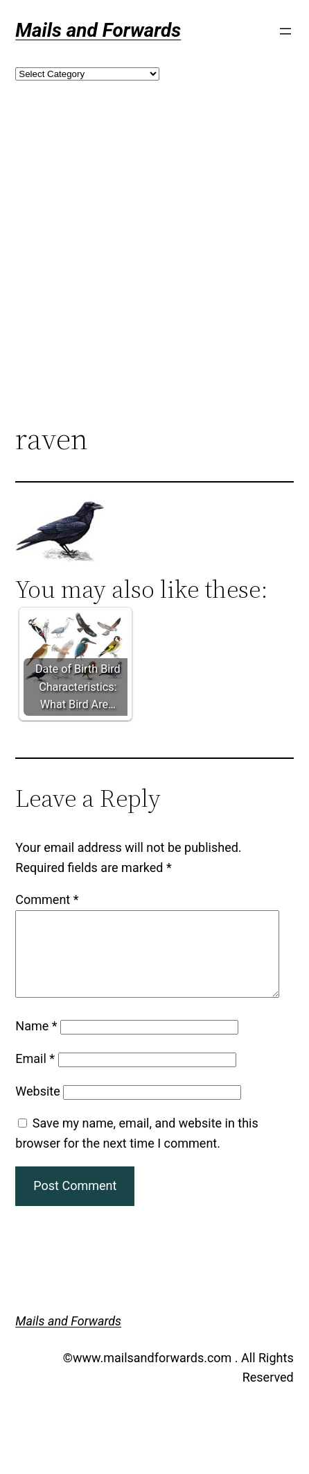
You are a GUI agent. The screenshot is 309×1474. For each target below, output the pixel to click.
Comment (46, 899)
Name (36, 1042)
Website (37, 1107)
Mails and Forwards (98, 30)
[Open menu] (285, 31)
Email (35, 1075)
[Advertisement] (130, 274)
